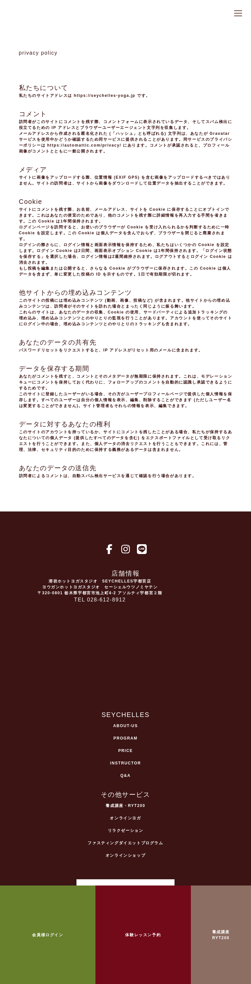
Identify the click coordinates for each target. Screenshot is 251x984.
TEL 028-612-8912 (100, 599)
